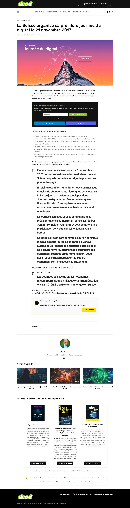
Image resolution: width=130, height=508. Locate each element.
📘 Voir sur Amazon (38, 463)
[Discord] (109, 12)
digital (34, 329)
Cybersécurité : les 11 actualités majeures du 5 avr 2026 (98, 387)
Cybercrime (77, 12)
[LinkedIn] (105, 12)
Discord (80, 123)
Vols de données (65, 12)
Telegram (49, 123)
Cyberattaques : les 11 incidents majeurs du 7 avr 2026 (32, 387)
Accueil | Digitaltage (45, 272)
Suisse (41, 329)
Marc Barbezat (21, 35)
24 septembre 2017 (31, 35)
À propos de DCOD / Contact (82, 494)
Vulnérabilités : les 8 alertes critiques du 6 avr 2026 (65, 387)
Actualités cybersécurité (23, 20)
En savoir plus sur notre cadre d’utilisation (81, 482)
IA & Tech (86, 12)
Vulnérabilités (52, 12)
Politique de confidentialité (103, 494)
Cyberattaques (39, 12)
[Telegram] (107, 12)
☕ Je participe (89, 310)
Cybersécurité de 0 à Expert (38, 425)
